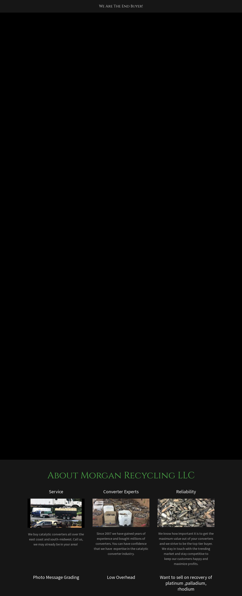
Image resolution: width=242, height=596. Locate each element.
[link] (121, 6)
